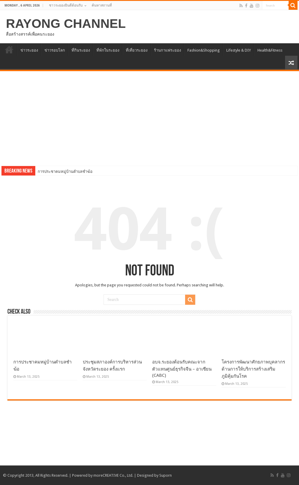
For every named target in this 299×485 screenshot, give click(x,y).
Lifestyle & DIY (238, 50)
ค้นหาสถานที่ (102, 5)
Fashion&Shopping (203, 50)
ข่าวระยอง (29, 50)
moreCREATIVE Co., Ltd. (113, 475)
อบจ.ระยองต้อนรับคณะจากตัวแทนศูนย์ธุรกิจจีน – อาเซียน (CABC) (181, 368)
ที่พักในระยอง (107, 50)
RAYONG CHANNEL (66, 23)
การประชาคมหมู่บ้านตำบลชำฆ (64, 171)
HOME (9, 49)
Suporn (165, 475)
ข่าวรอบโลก (54, 50)
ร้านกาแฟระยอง (167, 50)
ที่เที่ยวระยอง (136, 50)
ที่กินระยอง (80, 50)
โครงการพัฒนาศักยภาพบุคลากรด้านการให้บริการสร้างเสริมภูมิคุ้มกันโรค (253, 369)
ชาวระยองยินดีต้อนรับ (66, 5)
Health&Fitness (269, 50)
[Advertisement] (149, 115)
